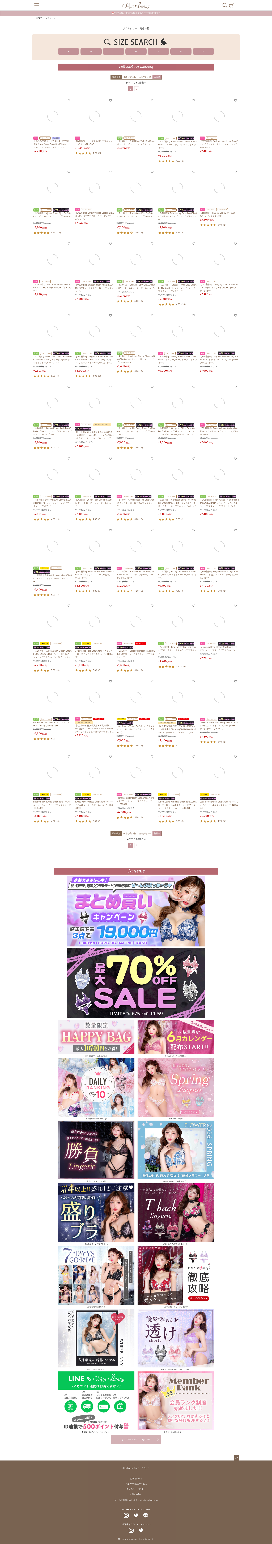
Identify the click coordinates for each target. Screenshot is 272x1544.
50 (100, 153)
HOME (39, 18)
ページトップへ (236, 1457)
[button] (141, 88)
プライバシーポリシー (136, 1489)
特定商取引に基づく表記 (136, 1484)
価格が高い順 (145, 77)
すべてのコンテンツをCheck (136, 1439)
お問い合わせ (136, 1494)
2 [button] (136, 88)
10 (183, 304)
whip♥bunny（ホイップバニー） (136, 1468)
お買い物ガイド (136, 1479)
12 (58, 232)
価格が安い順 (129, 77)
